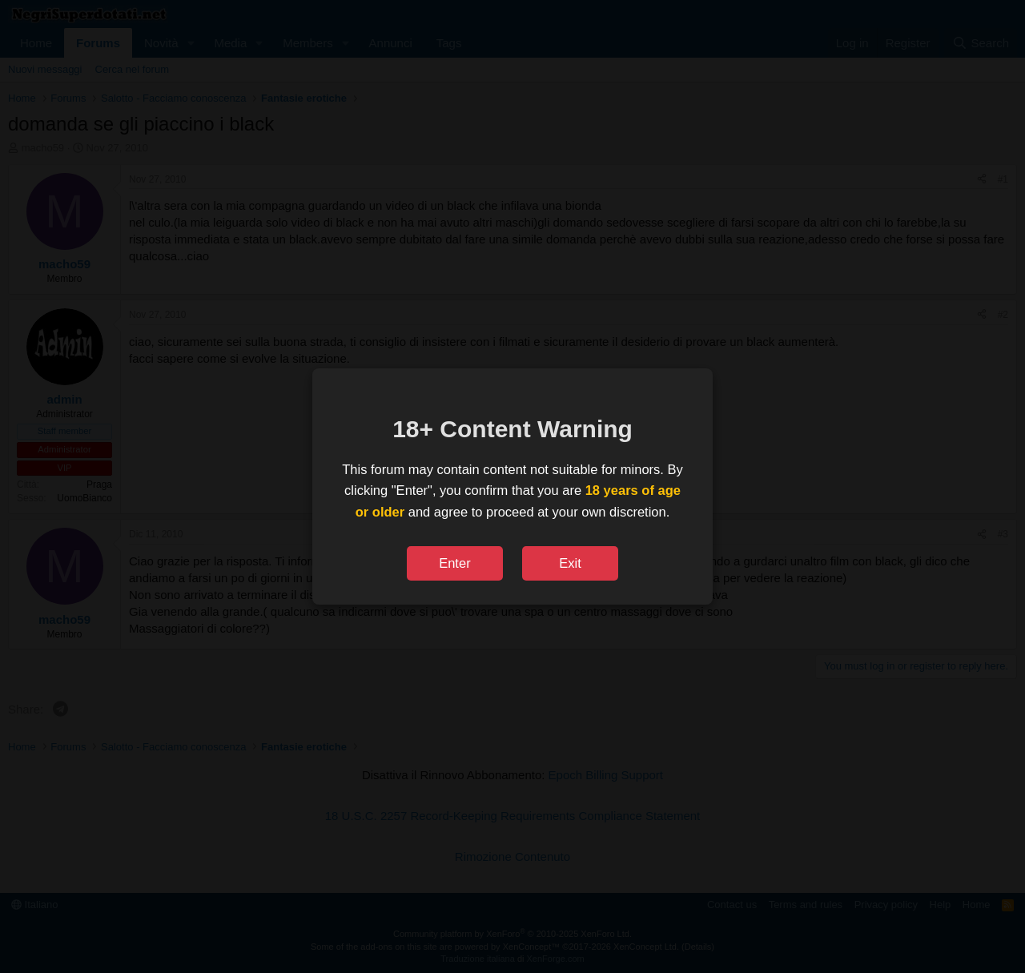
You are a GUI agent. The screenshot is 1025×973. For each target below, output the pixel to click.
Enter (454, 563)
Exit (570, 563)
